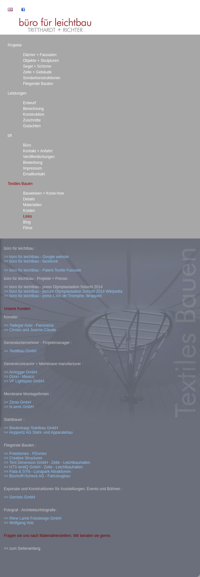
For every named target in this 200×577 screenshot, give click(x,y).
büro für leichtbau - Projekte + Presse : (36, 278)
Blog (27, 222)
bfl (10, 135)
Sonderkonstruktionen (41, 78)
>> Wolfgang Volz (19, 523)
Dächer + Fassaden (40, 55)
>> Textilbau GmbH (20, 351)
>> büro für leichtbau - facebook (31, 261)
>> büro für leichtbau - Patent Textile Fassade (42, 270)
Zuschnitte (32, 120)
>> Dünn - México (19, 376)
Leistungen (17, 93)
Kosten (29, 210)
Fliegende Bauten (38, 83)
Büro (27, 145)
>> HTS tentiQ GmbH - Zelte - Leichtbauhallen (43, 467)
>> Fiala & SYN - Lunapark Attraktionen (37, 471)
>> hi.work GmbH (19, 407)
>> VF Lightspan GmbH (24, 381)
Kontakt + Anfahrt (37, 151)
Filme (27, 228)
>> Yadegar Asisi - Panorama (29, 325)
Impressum (32, 168)
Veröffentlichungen (39, 157)
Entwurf (29, 103)
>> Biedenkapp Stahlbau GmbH (31, 428)
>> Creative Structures (23, 458)
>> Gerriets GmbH (19, 497)
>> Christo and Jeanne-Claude (30, 330)
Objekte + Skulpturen (41, 60)
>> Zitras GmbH (17, 402)
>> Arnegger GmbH (20, 372)
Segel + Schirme (37, 66)
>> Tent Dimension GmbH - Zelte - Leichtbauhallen (47, 462)
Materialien (32, 205)
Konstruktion (33, 114)
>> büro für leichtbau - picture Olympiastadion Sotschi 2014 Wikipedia (63, 291)
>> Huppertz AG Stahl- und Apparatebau (38, 432)
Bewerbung (32, 162)
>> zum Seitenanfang (22, 548)
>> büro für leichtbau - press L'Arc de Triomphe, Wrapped (53, 296)
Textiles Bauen (20, 183)
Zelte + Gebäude (37, 72)
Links (27, 216)
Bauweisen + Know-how (43, 193)
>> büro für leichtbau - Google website (36, 257)
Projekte (15, 45)
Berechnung (33, 108)
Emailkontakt (34, 174)
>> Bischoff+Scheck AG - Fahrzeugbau (37, 476)
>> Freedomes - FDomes (25, 453)
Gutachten (32, 126)
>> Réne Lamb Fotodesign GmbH (32, 518)
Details (29, 199)
